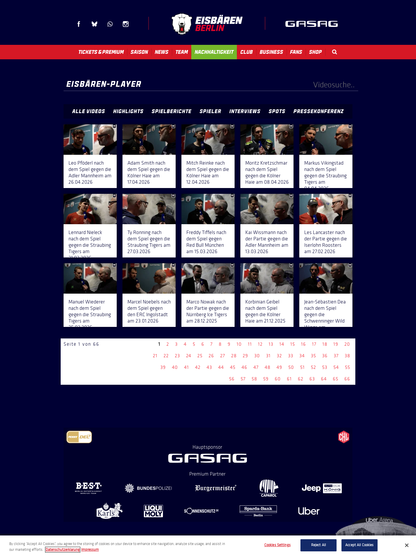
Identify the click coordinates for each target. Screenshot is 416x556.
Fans (296, 52)
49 (279, 367)
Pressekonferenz (319, 111)
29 (245, 356)
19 (335, 344)
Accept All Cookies (359, 545)
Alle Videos (88, 111)
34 (302, 356)
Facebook (79, 24)
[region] (208, 545)
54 (336, 367)
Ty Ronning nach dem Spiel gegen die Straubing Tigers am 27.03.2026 (148, 242)
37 (336, 356)
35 (313, 356)
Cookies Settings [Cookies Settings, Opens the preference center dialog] (277, 545)
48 (267, 367)
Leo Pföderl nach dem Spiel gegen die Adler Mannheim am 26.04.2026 (90, 172)
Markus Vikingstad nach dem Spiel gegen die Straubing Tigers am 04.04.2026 (325, 176)
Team (181, 52)
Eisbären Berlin (207, 23)
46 (244, 367)
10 (239, 344)
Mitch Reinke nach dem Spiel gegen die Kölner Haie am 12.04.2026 (207, 172)
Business (271, 52)
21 (155, 356)
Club (246, 52)
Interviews (245, 111)
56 (232, 379)
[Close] (406, 545)
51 (302, 367)
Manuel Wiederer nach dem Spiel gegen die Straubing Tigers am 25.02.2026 (89, 314)
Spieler (210, 111)
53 (324, 367)
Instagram (126, 24)
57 (243, 379)
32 (279, 356)
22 (166, 356)
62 (300, 379)
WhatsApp (110, 24)
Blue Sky (94, 24)
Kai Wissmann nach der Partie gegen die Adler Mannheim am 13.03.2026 (266, 242)
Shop (315, 52)
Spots (277, 111)
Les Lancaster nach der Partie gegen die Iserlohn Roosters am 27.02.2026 (325, 242)
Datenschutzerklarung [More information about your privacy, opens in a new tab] (63, 549)
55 (347, 367)
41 (186, 367)
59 (266, 379)
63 (312, 379)
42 (197, 367)
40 (175, 367)
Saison (139, 52)
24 (188, 356)
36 (325, 356)
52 (313, 367)
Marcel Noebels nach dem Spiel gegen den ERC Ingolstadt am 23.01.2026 (149, 311)
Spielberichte (172, 111)
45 (232, 367)
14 (281, 344)
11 (250, 344)
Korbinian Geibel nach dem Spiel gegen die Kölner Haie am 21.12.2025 (265, 311)
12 (260, 344)
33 (290, 356)
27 (222, 356)
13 (271, 344)
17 (314, 344)
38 (347, 356)
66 (347, 379)
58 (254, 379)
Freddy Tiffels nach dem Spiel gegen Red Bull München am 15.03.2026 (206, 242)
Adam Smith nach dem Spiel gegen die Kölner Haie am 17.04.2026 (148, 172)
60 (278, 379)
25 (200, 356)
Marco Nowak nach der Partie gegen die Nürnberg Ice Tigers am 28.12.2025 (207, 311)
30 (257, 356)
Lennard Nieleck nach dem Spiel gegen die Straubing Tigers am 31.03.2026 (89, 245)
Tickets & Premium (101, 52)
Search (334, 52)
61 (289, 379)
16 (303, 344)
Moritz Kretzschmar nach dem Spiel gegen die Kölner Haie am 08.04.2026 (267, 172)
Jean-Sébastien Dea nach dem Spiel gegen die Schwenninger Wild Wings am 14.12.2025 (325, 318)
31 (268, 356)
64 (324, 379)
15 (292, 344)
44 (221, 367)
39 (163, 367)
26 (211, 356)
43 (209, 367)
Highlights (128, 111)
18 (324, 344)
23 (177, 356)
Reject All (318, 545)
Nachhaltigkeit (214, 52)
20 (347, 344)
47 (256, 367)
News (161, 52)
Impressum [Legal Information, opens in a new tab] (90, 549)
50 (291, 367)
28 (234, 356)
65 (335, 379)
